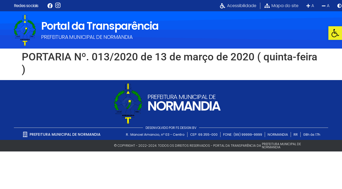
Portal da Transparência (99, 26)
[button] (335, 33)
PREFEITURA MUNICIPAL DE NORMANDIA (87, 37)
